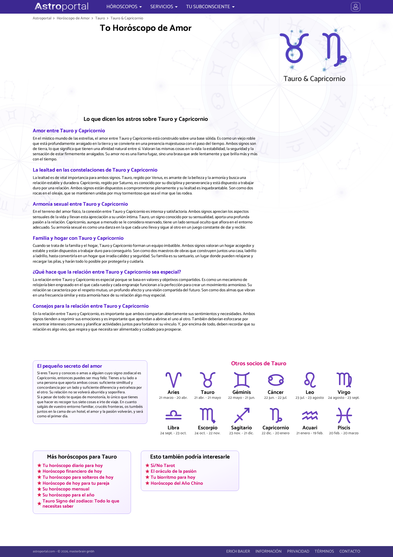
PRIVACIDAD (298, 551)
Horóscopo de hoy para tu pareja (76, 483)
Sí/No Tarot (163, 465)
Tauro (100, 18)
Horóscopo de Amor (73, 18)
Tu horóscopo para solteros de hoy (78, 477)
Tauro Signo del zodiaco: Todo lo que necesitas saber (81, 503)
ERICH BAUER (238, 551)
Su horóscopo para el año (68, 495)
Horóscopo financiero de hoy (72, 471)
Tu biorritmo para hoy (173, 477)
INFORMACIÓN (268, 551)
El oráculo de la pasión (173, 471)
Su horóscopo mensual (66, 489)
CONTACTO (350, 551)
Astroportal (42, 18)
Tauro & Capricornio (127, 18)
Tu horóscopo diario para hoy (73, 465)
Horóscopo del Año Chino (177, 483)
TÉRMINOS (324, 551)
